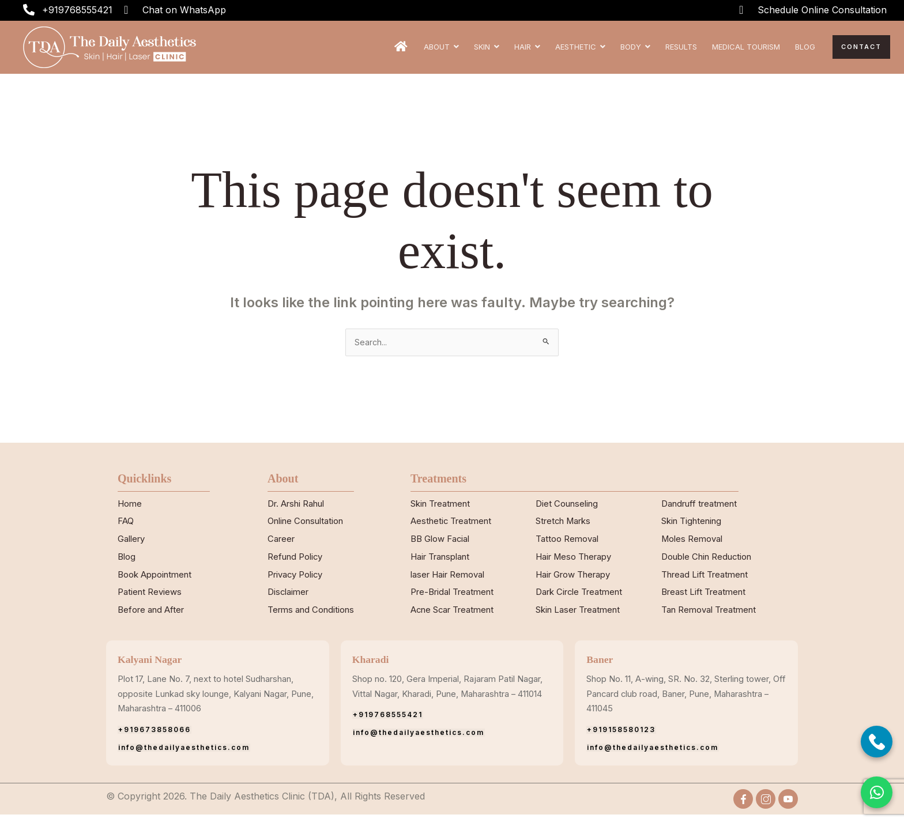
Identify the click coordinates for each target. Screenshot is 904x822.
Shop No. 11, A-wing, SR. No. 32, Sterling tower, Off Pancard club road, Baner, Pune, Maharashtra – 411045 (682, 700)
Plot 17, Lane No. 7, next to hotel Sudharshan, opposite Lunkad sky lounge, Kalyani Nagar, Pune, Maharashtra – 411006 (215, 700)
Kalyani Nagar (154, 666)
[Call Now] (876, 741)
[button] (876, 792)
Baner (601, 666)
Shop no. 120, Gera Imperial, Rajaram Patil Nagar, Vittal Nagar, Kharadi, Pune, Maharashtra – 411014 (445, 700)
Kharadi (373, 666)
